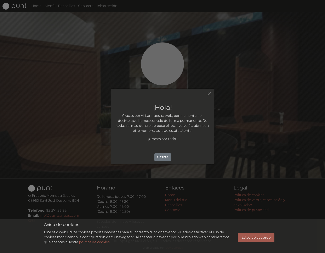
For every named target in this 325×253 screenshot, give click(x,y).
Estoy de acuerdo (256, 238)
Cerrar (162, 157)
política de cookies (94, 242)
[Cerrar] (209, 93)
